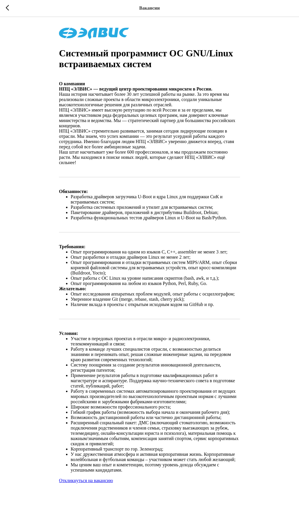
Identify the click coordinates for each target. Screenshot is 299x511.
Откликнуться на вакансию (86, 480)
